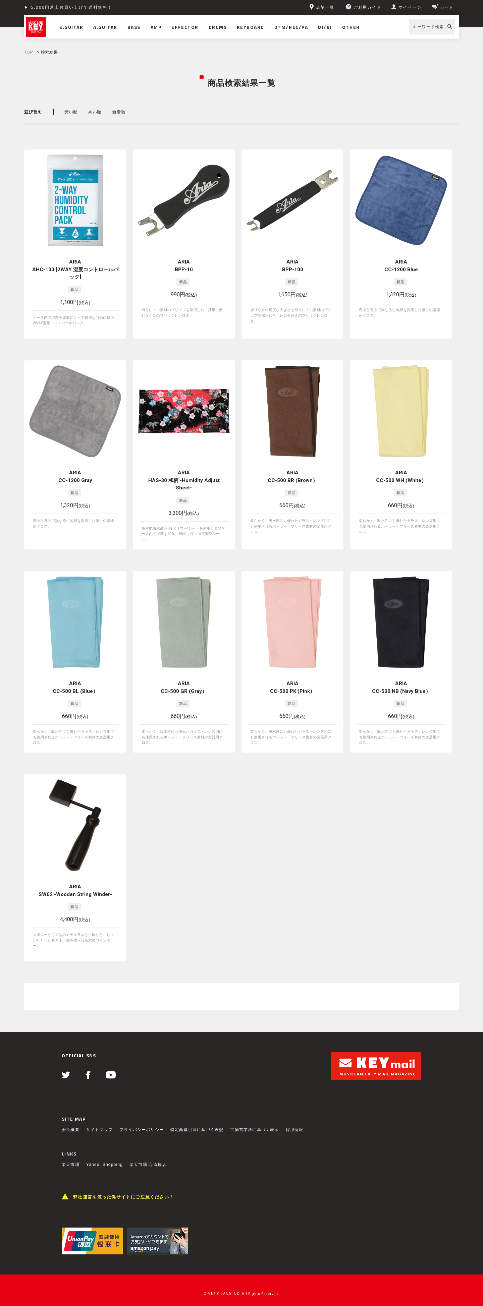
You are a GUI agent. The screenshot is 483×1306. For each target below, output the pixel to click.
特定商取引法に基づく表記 (196, 1124)
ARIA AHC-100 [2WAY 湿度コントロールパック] (75, 269)
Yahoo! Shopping (104, 1158)
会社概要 (70, 1124)
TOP (28, 52)
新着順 (118, 111)
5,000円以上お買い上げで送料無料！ (72, 7)
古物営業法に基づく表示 (254, 1124)
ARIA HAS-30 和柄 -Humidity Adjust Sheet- (184, 480)
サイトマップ (99, 1124)
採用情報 (295, 1124)
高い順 (94, 111)
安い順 (70, 111)
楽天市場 (70, 1158)
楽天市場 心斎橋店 (147, 1158)
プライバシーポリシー (141, 1124)
